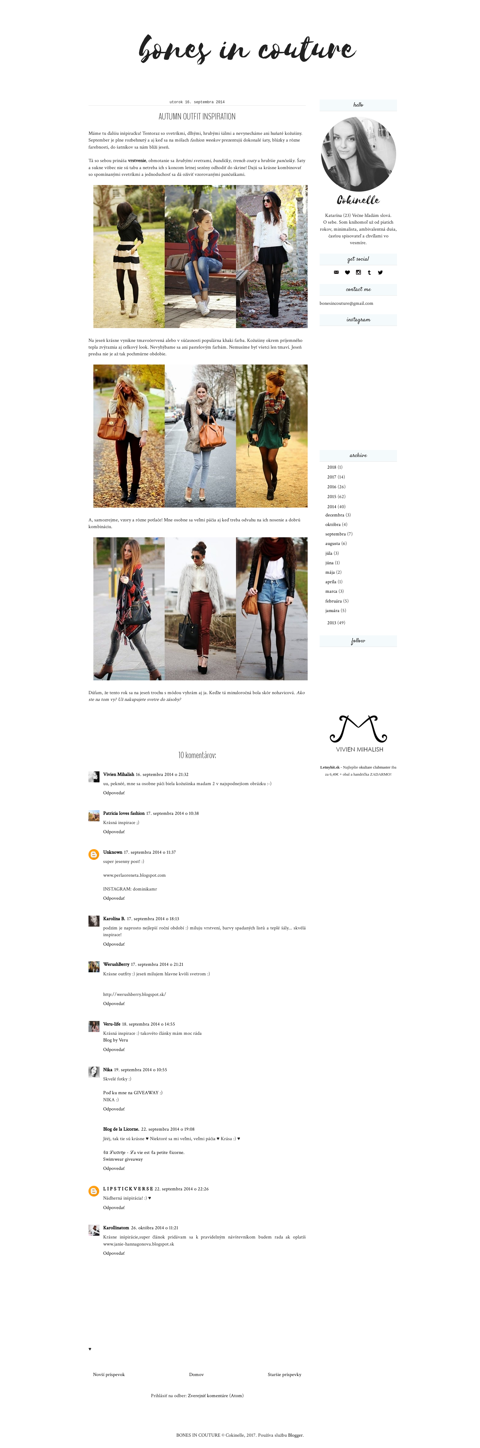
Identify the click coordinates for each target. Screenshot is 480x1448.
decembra (335, 515)
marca (332, 591)
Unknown (112, 852)
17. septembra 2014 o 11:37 (150, 852)
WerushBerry (116, 964)
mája (330, 572)
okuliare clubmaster (375, 767)
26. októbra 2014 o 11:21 (154, 1228)
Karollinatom (116, 1228)
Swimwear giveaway (123, 1159)
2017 (332, 477)
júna (330, 563)
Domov (196, 1374)
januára (333, 610)
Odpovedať (114, 793)
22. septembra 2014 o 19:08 (168, 1129)
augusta (333, 543)
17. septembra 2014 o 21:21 (157, 964)
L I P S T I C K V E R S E (128, 1189)
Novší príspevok (109, 1374)
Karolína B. (114, 919)
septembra (336, 534)
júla (329, 553)
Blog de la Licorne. (121, 1129)
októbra (333, 524)
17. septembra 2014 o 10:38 (172, 813)
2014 (332, 507)
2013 (332, 623)
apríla (331, 582)
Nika (107, 1070)
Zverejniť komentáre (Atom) (216, 1396)
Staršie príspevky (284, 1374)
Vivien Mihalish (118, 774)
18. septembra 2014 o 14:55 (148, 1024)
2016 (332, 487)
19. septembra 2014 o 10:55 (140, 1070)
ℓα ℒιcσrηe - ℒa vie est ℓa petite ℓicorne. (144, 1152)
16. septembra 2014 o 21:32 (162, 774)
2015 (332, 496)
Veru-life (111, 1024)
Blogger (295, 1435)
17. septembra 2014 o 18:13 (153, 919)
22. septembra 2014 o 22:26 (182, 1189)
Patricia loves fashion (123, 813)
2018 (332, 467)
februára (334, 601)
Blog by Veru (115, 1040)
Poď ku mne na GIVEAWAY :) (133, 1093)
